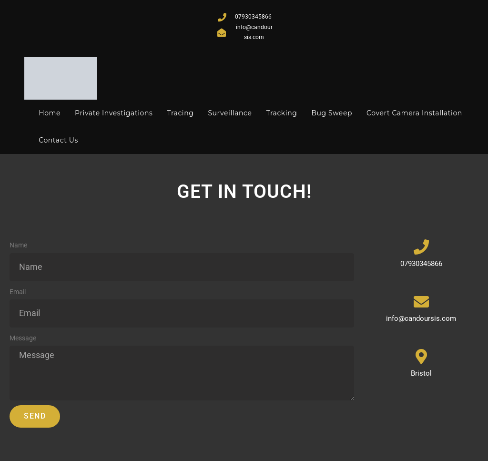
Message (23, 338)
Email (18, 292)
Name (18, 245)
